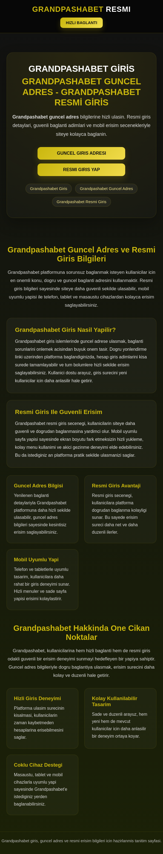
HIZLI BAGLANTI (81, 23)
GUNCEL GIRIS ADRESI (81, 153)
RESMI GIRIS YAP (81, 169)
